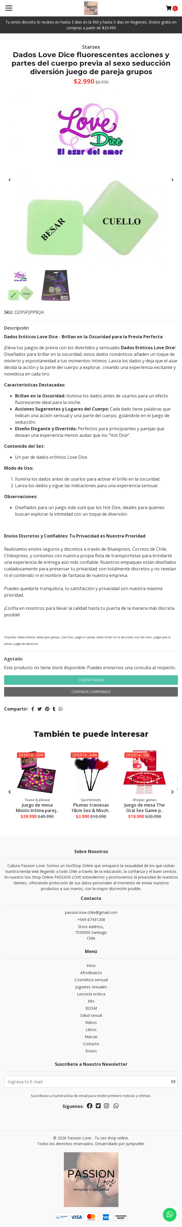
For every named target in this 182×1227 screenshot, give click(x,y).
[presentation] (9, 179)
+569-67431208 (91, 919)
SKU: (8, 312)
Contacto (91, 1043)
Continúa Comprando (91, 691)
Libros (91, 1029)
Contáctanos (91, 680)
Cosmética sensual (91, 979)
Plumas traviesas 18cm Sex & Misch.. (91, 807)
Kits (91, 1001)
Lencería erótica (91, 994)
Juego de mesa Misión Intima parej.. (37, 807)
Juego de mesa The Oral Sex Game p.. (144, 807)
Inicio (91, 965)
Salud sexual (91, 1015)
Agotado (13, 659)
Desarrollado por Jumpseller (119, 1143)
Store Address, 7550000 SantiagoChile (91, 932)
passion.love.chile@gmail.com (91, 912)
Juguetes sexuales (91, 986)
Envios (91, 1050)
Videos (91, 1022)
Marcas (91, 1036)
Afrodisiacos (91, 972)
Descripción (16, 328)
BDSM (91, 1008)
